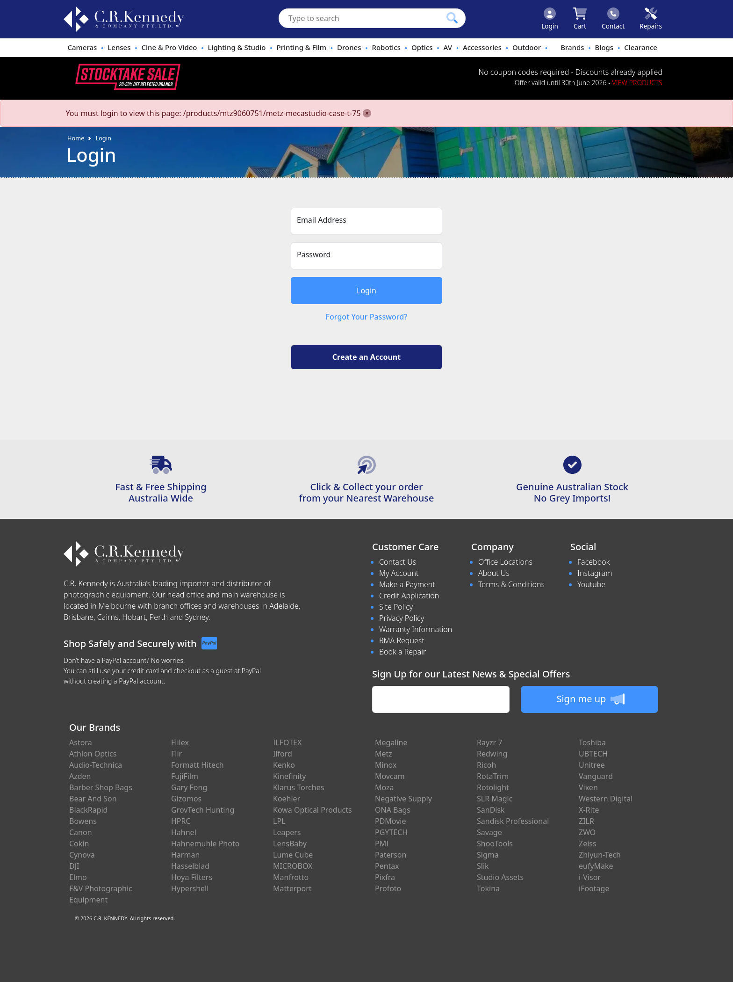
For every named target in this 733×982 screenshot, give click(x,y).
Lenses (119, 47)
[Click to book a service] (650, 19)
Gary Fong (189, 787)
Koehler (286, 798)
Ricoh (486, 765)
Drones (349, 47)
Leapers (287, 832)
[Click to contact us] (613, 19)
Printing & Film (302, 47)
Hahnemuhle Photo (205, 843)
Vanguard (596, 776)
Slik (483, 866)
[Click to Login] (550, 19)
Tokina (488, 888)
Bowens (83, 821)
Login (103, 138)
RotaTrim (493, 776)
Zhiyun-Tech (600, 855)
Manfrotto (291, 877)
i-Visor (590, 877)
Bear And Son (93, 798)
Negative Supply (403, 798)
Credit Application (409, 595)
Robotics (386, 47)
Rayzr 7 (490, 742)
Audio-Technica (95, 765)
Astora (80, 742)
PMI (382, 843)
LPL (279, 821)
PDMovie (390, 821)
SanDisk (491, 810)
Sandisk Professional (513, 821)
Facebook (593, 562)
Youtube (591, 584)
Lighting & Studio (237, 47)
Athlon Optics (92, 754)
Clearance (640, 47)
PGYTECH (391, 832)
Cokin (79, 843)
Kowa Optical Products (312, 810)
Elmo (78, 877)
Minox (385, 765)
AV (447, 47)
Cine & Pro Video (169, 47)
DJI (74, 866)
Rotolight (493, 787)
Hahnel (183, 832)
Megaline (391, 742)
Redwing (492, 754)
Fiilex (180, 742)
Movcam (390, 776)
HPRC (181, 821)
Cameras (82, 47)
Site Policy (396, 607)
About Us (494, 573)
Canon (80, 832)
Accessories (482, 47)
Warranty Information (415, 629)
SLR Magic (494, 798)
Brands (572, 47)
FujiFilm (184, 776)
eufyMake (596, 866)
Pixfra (385, 877)
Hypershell (189, 888)
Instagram (594, 573)
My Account (399, 573)
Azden (80, 776)
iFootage (594, 888)
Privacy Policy (401, 618)
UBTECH (593, 754)
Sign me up (590, 699)
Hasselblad (190, 866)
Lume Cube (293, 855)
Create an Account (366, 357)
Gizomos (186, 798)
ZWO (587, 832)
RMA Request (401, 640)
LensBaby (290, 843)
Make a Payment (407, 584)
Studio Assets (500, 877)
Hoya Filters (191, 877)
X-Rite (589, 810)
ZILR (586, 821)
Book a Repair (402, 652)
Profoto (388, 888)
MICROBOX (292, 866)
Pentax (387, 866)
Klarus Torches (298, 787)
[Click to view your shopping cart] (580, 19)
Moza (384, 787)
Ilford (282, 754)
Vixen (588, 787)
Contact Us (397, 562)
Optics (422, 47)
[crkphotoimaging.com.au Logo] (124, 19)
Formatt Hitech (197, 765)
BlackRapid (88, 810)
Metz (383, 754)
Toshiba (592, 742)
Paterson (390, 855)
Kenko (284, 765)
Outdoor (526, 47)
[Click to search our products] (452, 18)
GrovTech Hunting (202, 810)
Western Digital (605, 798)
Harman (185, 855)
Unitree (592, 765)
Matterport (292, 888)
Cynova (82, 855)
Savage (489, 832)
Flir (176, 754)
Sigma (488, 855)
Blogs (604, 47)
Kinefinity (289, 776)
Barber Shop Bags (100, 787)
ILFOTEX (287, 742)
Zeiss (587, 843)
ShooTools (495, 843)
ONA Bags (392, 810)
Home (75, 138)
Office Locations (505, 562)
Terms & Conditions (511, 584)
